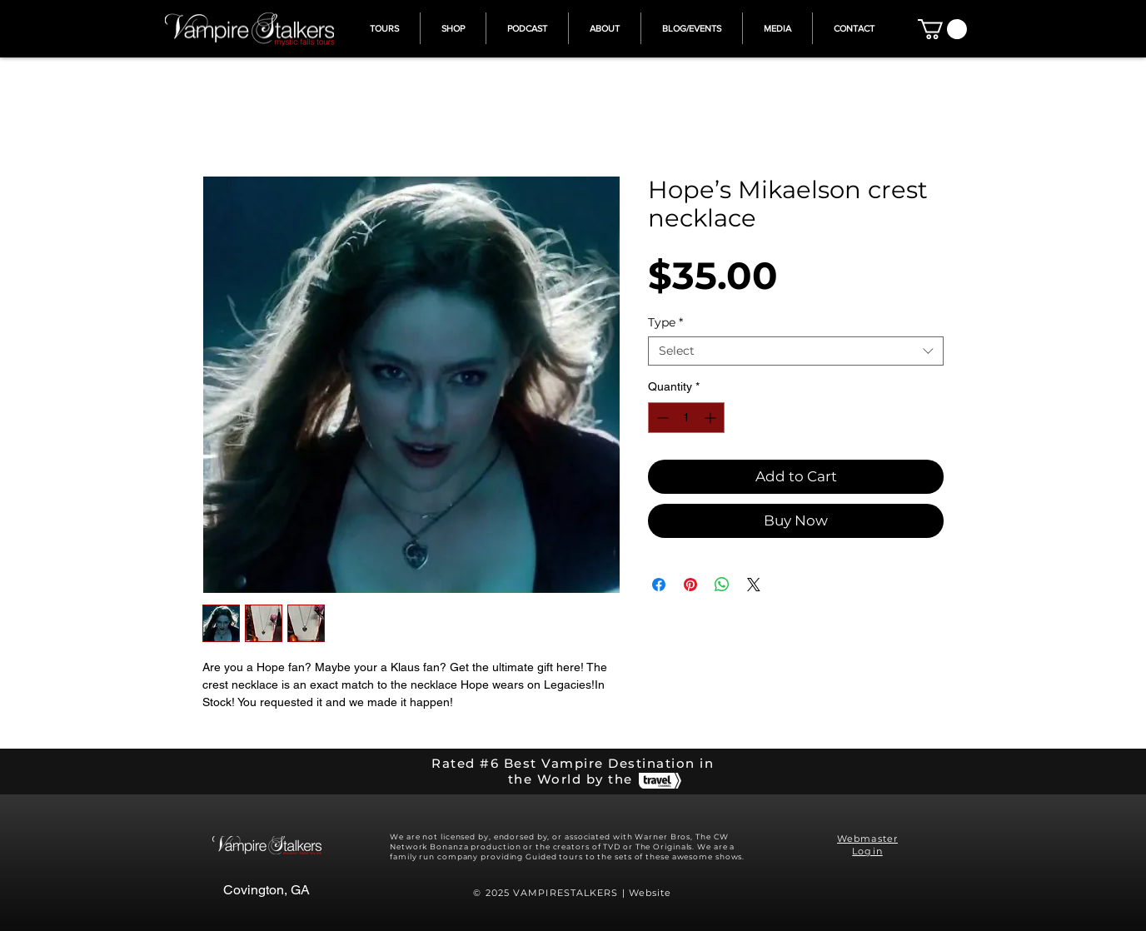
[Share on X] (754, 585)
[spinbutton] (686, 417)
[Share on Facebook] (659, 585)
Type (665, 323)
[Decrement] (660, 417)
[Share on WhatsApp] (722, 585)
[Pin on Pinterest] (690, 585)
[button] (942, 29)
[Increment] (711, 417)
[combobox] (796, 351)
